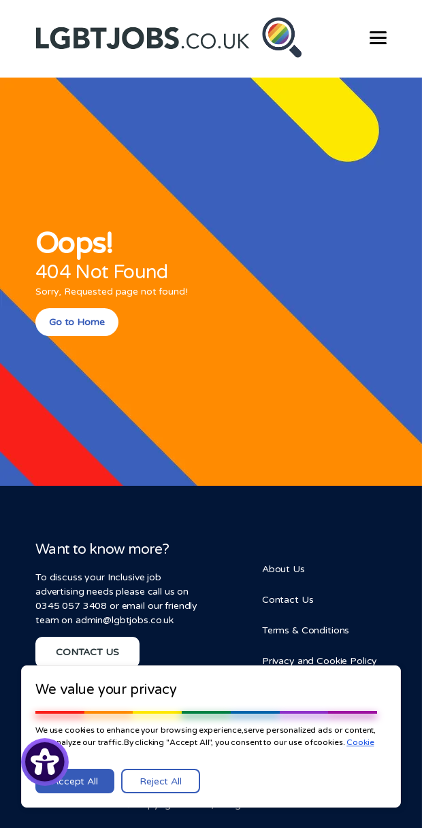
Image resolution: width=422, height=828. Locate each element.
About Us (283, 569)
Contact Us (288, 600)
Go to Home (77, 322)
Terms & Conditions (305, 630)
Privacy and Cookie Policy (320, 661)
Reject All (161, 781)
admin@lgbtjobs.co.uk (125, 620)
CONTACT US (87, 652)
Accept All (75, 781)
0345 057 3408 (71, 606)
